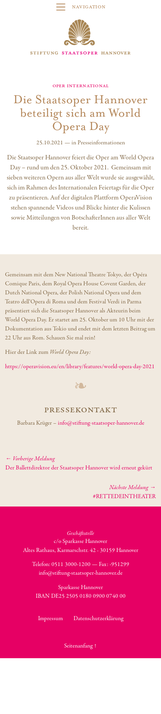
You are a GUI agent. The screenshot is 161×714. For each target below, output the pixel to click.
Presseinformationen (101, 143)
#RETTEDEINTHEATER (80, 492)
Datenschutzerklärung (98, 618)
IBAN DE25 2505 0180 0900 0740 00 (81, 596)
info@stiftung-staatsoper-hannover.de (101, 423)
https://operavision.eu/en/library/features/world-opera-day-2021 (80, 367)
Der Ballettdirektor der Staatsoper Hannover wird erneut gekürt (80, 463)
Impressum (50, 618)
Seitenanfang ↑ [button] (80, 646)
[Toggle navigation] (80, 7)
